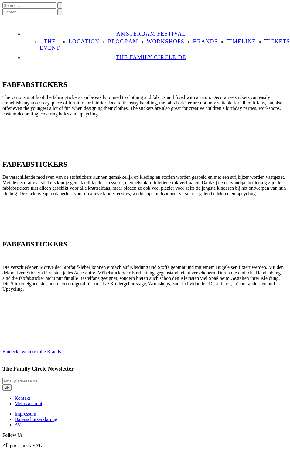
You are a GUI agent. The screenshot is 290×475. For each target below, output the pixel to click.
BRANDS (205, 42)
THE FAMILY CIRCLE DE (151, 57)
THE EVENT (50, 45)
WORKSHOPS (166, 42)
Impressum (25, 413)
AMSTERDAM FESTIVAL (151, 34)
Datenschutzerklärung (36, 419)
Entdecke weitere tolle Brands (31, 351)
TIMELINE (241, 42)
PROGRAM (123, 42)
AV (18, 424)
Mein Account (28, 403)
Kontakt (22, 398)
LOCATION (83, 42)
